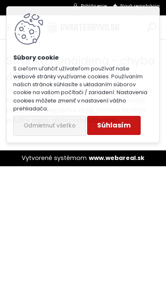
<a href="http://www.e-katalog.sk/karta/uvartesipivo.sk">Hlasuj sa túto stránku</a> (83, 144)
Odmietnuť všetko (50, 126)
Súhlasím (114, 125)
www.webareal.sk (116, 158)
